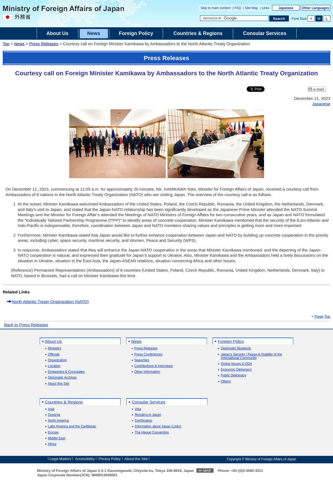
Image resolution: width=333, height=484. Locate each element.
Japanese (286, 8)
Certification (143, 421)
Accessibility (85, 459)
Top (6, 43)
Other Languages (315, 8)
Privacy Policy (109, 459)
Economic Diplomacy (236, 369)
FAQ (238, 8)
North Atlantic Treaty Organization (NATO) (50, 301)
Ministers (54, 348)
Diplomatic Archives (62, 377)
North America (58, 421)
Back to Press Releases (26, 324)
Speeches (141, 360)
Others (226, 381)
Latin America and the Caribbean (72, 426)
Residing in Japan (148, 415)
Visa (138, 409)
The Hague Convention (152, 432)
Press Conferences (148, 354)
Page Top (322, 317)
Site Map (251, 8)
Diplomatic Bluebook (236, 348)
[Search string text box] (234, 18)
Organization (57, 360)
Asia (51, 409)
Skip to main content (216, 8)
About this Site (58, 384)
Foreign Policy (231, 341)
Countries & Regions (64, 402)
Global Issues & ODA (236, 364)
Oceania (54, 415)
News (19, 43)
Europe (53, 432)
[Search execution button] (279, 18)
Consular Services (148, 402)
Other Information (147, 372)
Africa (52, 444)
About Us (53, 341)
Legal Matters (60, 459)
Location (54, 366)
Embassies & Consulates (66, 372)
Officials (54, 354)
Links (266, 8)
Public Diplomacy (233, 375)
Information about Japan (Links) (158, 426)
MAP (207, 471)
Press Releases (43, 43)
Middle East (56, 438)
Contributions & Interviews (153, 366)
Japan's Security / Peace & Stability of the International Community (251, 356)
